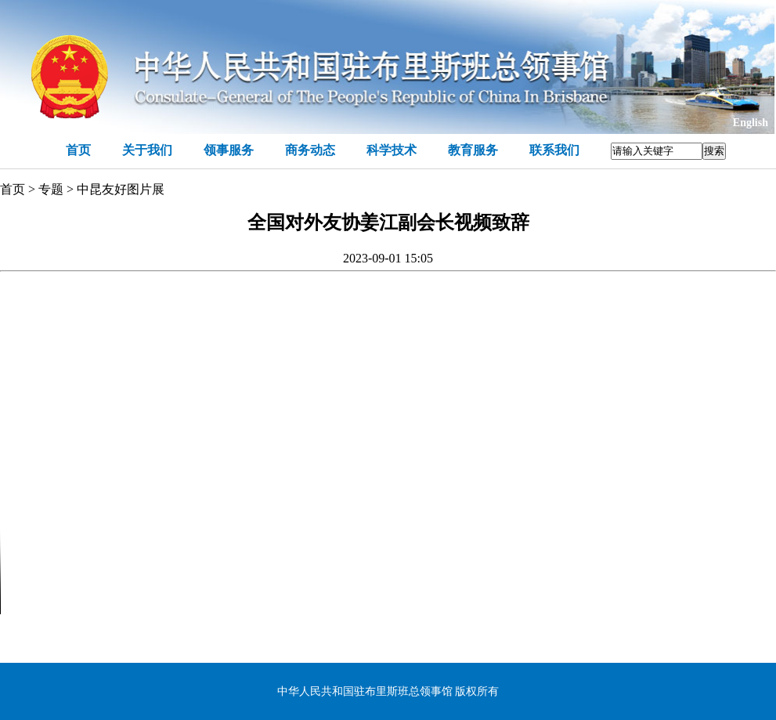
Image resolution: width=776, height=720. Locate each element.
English (750, 122)
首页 (78, 150)
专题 (50, 189)
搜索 (714, 151)
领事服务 (229, 150)
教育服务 (473, 150)
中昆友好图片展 (120, 189)
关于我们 (147, 150)
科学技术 (391, 150)
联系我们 (554, 150)
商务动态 (310, 150)
